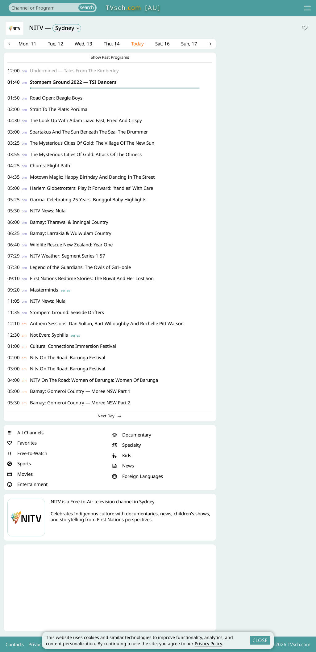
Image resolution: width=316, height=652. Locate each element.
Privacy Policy (208, 643)
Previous (10, 44)
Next (209, 44)
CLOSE (260, 640)
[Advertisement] (110, 589)
